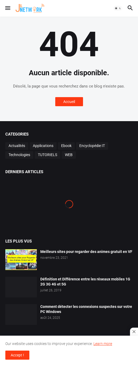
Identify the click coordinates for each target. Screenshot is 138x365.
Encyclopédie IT (92, 146)
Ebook (66, 146)
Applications (43, 146)
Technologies (19, 155)
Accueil (69, 102)
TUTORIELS (47, 155)
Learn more (102, 344)
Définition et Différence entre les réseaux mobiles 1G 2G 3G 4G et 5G (85, 281)
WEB (69, 155)
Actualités (17, 146)
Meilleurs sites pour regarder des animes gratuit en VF (86, 251)
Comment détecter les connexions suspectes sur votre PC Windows (86, 309)
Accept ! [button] (17, 355)
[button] (7, 8)
